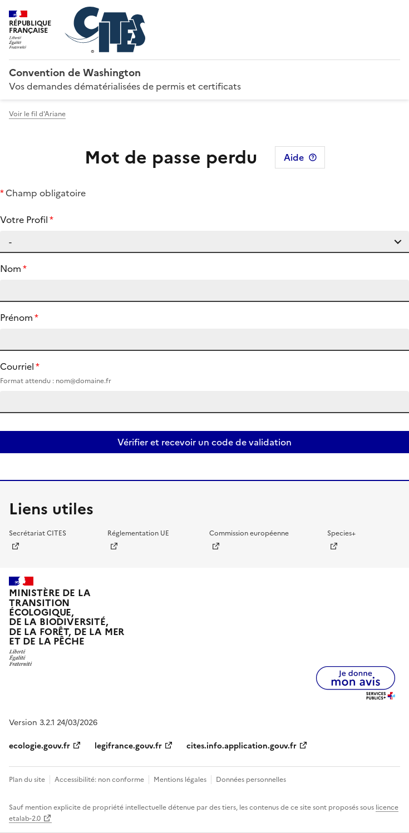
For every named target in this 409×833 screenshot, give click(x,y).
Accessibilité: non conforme (99, 780)
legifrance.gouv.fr (128, 746)
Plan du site (27, 780)
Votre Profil (24, 219)
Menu (393, 13)
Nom (10, 268)
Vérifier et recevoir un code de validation (204, 442)
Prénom (16, 317)
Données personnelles (251, 780)
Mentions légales (180, 780)
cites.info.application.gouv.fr (241, 746)
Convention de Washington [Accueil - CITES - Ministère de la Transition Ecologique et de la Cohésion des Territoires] (75, 72)
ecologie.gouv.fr (39, 746)
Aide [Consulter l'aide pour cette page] (294, 157)
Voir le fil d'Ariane (37, 114)
